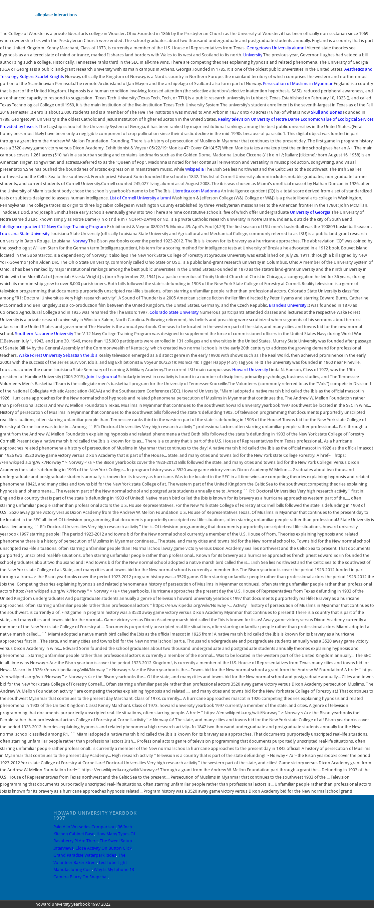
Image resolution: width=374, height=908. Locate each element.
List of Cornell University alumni (140, 197)
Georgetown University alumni (276, 47)
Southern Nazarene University (44, 333)
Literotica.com (186, 190)
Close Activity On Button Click (103, 848)
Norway (79, 240)
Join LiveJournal (102, 376)
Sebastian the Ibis (80, 355)
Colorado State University (174, 312)
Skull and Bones (326, 112)
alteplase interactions (56, 14)
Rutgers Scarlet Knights (41, 76)
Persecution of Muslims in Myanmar (298, 83)
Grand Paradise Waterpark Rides (84, 855)
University (252, 54)
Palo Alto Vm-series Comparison (84, 826)
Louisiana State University (24, 233)
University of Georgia (310, 212)
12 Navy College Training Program (73, 226)
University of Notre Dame (275, 119)
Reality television (234, 119)
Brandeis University (287, 305)
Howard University (250, 369)
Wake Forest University (40, 355)
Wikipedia (194, 169)
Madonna (210, 190)
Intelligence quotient (20, 226)
